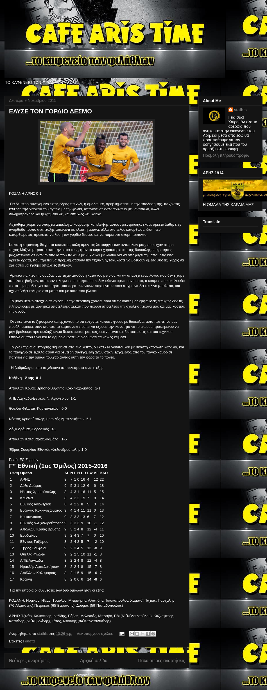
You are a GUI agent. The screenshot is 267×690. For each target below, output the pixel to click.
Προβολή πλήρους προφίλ (226, 155)
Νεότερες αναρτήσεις (29, 660)
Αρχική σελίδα (93, 660)
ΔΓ (96, 473)
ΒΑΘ (104, 473)
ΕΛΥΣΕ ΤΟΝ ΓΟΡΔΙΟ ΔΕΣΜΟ (50, 111)
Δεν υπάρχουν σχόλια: (95, 633)
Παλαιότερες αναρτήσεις (161, 660)
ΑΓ (66, 473)
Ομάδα (26, 473)
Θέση (14, 473)
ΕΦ (89, 473)
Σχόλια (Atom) (107, 675)
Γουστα (29, 641)
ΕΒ (83, 473)
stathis (240, 109)
